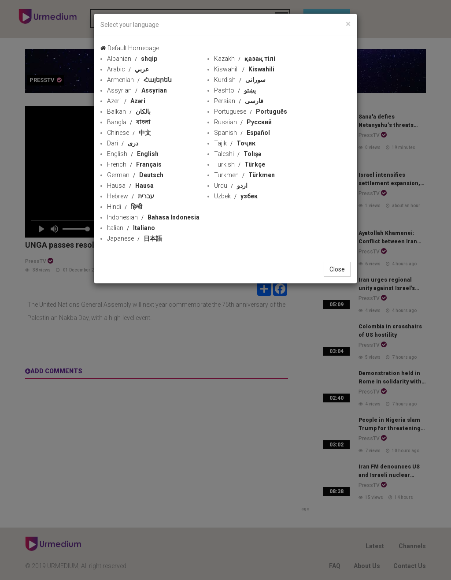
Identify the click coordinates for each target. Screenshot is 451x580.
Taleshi (237, 153)
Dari (122, 143)
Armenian (139, 79)
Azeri (126, 100)
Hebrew (130, 196)
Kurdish (240, 79)
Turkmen (244, 174)
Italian (131, 227)
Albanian (132, 58)
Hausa (130, 185)
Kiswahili (244, 69)
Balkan (129, 111)
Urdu (231, 185)
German (135, 174)
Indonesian (153, 217)
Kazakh (244, 58)
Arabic (128, 69)
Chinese (129, 132)
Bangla (128, 122)
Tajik (234, 143)
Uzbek (236, 196)
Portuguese (250, 111)
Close (337, 269)
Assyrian (137, 90)
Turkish (239, 164)
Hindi (124, 206)
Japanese (134, 238)
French (134, 164)
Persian (238, 100)
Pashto (235, 90)
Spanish (242, 132)
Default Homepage (129, 48)
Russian (243, 122)
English (133, 153)
